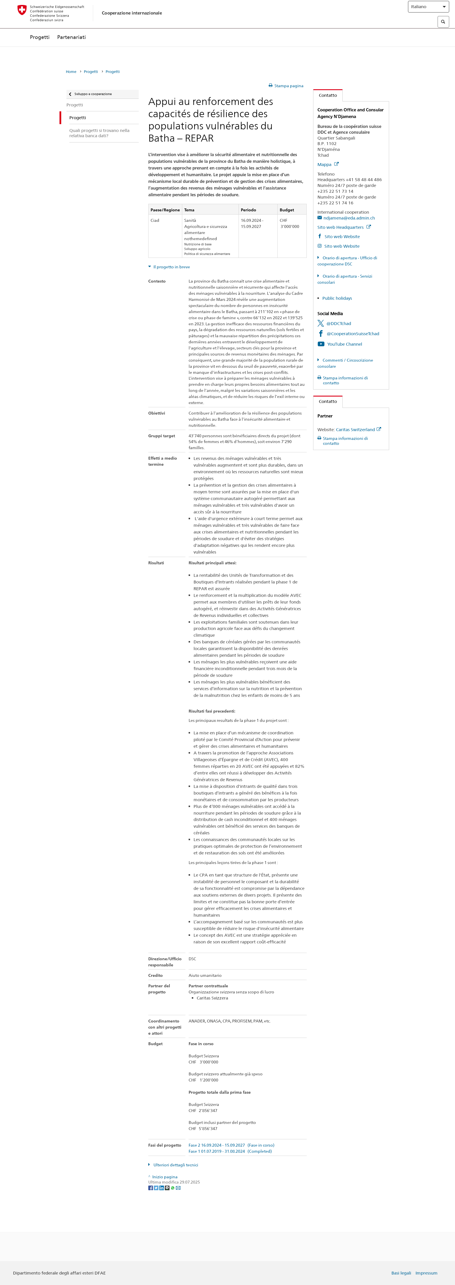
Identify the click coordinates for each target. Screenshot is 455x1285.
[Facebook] (151, 1187)
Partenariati (71, 49)
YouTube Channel (344, 344)
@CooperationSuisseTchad (353, 333)
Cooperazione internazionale (132, 18)
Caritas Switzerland (358, 429)
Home (71, 71)
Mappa (328, 164)
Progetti (40, 49)
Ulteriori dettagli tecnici (175, 1165)
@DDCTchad (338, 323)
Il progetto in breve (171, 267)
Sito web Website (342, 236)
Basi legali (401, 1273)
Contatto (325, 95)
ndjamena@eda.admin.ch (349, 218)
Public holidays (337, 298)
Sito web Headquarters (344, 227)
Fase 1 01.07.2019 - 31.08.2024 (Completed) (230, 1151)
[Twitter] (156, 1187)
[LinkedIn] (162, 1187)
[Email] (178, 1187)
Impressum (427, 1273)
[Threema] (167, 1187)
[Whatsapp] (173, 1187)
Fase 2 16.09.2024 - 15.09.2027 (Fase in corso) (232, 1145)
